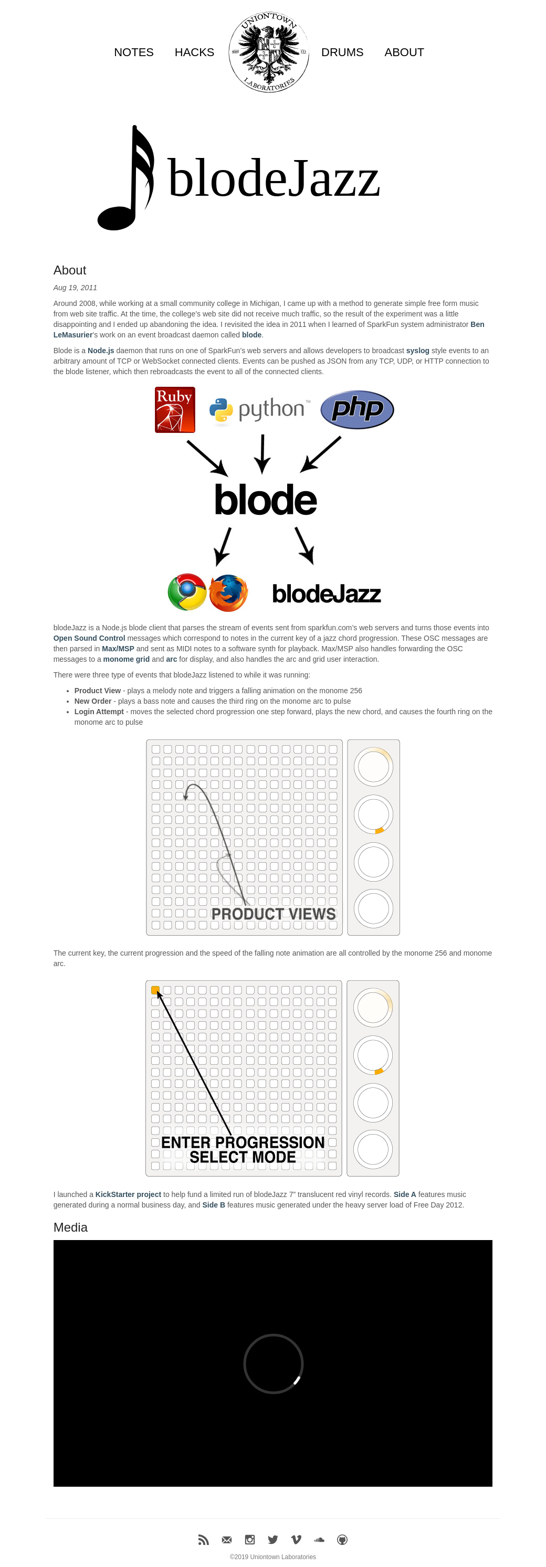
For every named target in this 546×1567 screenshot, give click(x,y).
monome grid (126, 659)
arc (171, 659)
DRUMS (342, 52)
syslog (417, 350)
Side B (213, 1205)
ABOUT (404, 52)
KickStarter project (128, 1194)
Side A (405, 1194)
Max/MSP (118, 648)
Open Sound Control (89, 638)
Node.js (101, 350)
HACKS (195, 52)
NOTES (134, 52)
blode (251, 335)
